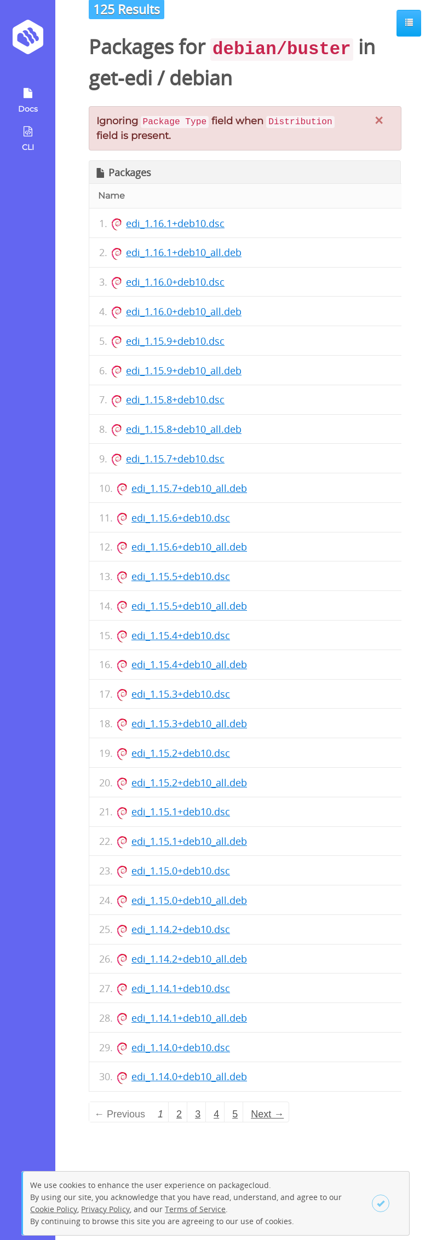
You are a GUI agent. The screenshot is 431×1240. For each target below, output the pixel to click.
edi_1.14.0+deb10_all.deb (189, 1076)
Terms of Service (195, 1209)
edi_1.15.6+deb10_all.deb (189, 546)
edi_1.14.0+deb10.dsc (180, 1047)
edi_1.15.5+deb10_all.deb (189, 605)
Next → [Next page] (267, 1114)
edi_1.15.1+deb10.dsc (180, 811)
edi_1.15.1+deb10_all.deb (189, 841)
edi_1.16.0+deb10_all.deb (184, 311)
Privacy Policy (105, 1209)
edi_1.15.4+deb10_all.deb (189, 664)
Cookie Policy (53, 1209)
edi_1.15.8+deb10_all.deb (184, 429)
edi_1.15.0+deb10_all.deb (189, 900)
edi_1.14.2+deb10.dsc (180, 929)
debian (200, 78)
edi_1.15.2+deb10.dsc (180, 753)
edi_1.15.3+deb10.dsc (180, 693)
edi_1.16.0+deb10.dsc (175, 281)
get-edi (120, 78)
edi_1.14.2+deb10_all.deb (189, 958)
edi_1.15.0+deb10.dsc (180, 870)
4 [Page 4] (216, 1114)
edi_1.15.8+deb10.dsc (175, 399)
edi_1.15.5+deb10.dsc (180, 576)
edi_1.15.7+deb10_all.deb (189, 488)
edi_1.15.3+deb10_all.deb (189, 723)
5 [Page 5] (235, 1114)
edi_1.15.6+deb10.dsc (180, 517)
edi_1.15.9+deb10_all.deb (184, 370)
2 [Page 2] (179, 1114)
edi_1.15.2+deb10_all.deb (189, 782)
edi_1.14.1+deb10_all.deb (189, 1017)
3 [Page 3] (197, 1114)
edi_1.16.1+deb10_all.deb (184, 252)
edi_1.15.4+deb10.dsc (180, 635)
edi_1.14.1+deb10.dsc (180, 988)
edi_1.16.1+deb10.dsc (175, 223)
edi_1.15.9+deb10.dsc (175, 340)
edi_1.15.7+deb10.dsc (175, 458)
